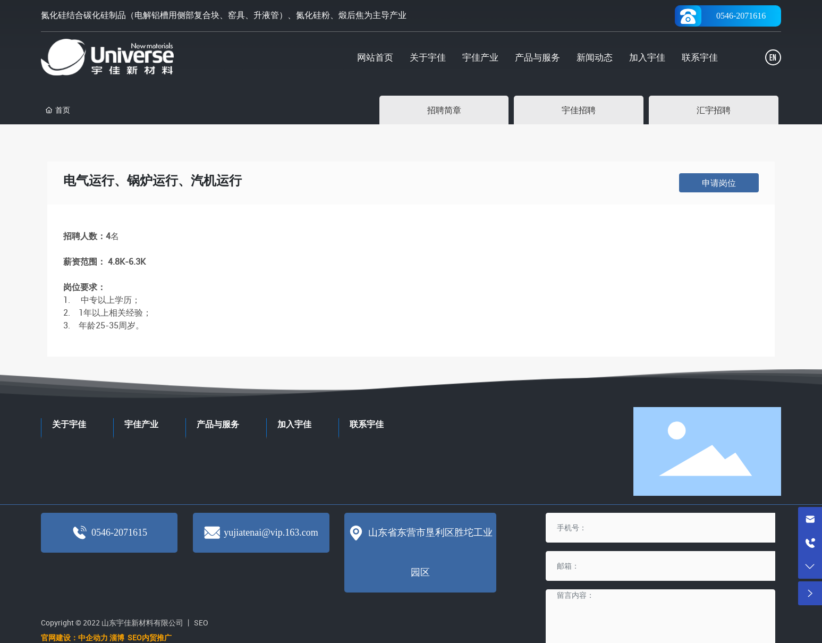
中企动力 (93, 637)
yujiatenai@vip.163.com (271, 532)
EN (772, 58)
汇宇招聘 (714, 110)
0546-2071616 (741, 15)
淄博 (117, 637)
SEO (201, 622)
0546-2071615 (119, 532)
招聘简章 (444, 110)
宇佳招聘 (579, 110)
